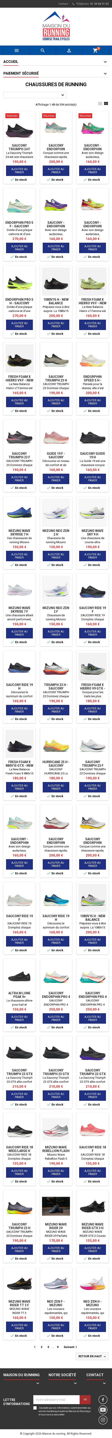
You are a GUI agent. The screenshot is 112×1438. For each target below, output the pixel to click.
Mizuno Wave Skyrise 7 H (19, 532)
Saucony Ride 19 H (19, 686)
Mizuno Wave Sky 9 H (92, 532)
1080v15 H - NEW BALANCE (56, 301)
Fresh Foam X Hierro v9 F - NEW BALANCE (92, 303)
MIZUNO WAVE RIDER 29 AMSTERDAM (56, 1228)
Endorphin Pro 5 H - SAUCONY (19, 301)
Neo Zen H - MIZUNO (92, 1303)
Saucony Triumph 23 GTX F (19, 1074)
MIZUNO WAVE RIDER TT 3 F (19, 1303)
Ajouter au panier (19, 171)
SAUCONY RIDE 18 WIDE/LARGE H (19, 1149)
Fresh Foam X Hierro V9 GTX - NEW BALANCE (92, 688)
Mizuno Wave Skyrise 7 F (19, 609)
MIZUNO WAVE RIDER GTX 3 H (92, 1226)
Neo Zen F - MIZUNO (56, 1303)
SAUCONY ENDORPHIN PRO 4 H (56, 996)
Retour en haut (92, 1356)
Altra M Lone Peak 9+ (19, 995)
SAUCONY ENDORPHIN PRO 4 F (93, 996)
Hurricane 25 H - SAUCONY (56, 763)
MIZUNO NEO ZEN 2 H (56, 532)
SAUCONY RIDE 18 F (92, 1149)
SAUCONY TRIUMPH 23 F (19, 455)
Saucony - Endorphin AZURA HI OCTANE (92, 149)
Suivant (71, 1347)
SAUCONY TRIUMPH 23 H (56, 378)
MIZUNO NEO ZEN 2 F (56, 609)
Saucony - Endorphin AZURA (19, 842)
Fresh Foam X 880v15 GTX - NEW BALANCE (19, 765)
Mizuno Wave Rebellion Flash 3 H (55, 1150)
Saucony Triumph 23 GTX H (56, 1074)
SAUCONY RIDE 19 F (92, 609)
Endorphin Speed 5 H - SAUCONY (92, 380)
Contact (63, 3)
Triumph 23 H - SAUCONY (56, 686)
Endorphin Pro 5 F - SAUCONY (19, 224)
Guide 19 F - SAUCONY (56, 455)
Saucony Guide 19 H (92, 455)
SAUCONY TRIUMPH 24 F (19, 147)
